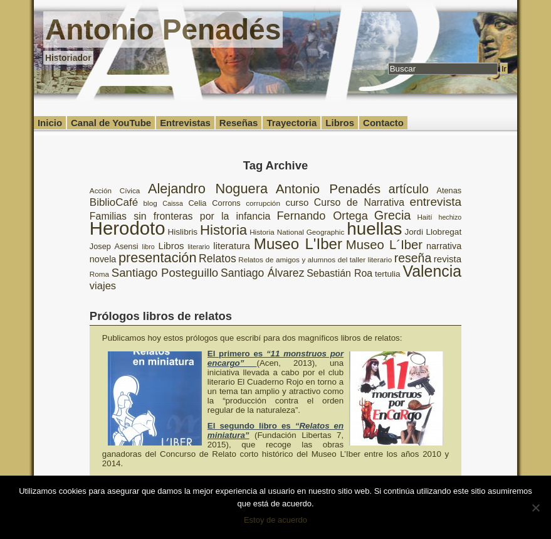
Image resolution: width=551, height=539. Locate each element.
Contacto (383, 122)
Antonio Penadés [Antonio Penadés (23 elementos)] (328, 188)
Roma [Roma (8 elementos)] (99, 274)
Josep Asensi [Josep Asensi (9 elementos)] (114, 246)
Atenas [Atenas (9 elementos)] (448, 190)
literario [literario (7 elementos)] (199, 246)
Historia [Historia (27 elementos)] (223, 230)
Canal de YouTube (111, 122)
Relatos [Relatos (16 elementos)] (217, 258)
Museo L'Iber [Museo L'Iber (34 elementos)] (298, 243)
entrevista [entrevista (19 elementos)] (436, 201)
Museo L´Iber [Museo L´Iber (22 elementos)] (384, 245)
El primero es (275, 358)
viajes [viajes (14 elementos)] (103, 286)
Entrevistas (185, 122)
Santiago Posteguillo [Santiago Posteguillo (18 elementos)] (165, 272)
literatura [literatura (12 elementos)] (231, 245)
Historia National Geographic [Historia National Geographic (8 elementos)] (296, 232)
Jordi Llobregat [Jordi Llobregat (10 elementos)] (432, 232)
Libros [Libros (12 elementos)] (171, 245)
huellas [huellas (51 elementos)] (374, 228)
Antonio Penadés (163, 29)
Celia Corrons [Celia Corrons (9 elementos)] (214, 203)
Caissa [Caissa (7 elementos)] (172, 203)
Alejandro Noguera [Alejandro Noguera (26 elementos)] (208, 188)
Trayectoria (291, 122)
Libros (339, 122)
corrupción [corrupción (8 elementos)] (263, 203)
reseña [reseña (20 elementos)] (413, 258)
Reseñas (238, 122)
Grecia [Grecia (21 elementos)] (392, 215)
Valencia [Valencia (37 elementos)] (431, 271)
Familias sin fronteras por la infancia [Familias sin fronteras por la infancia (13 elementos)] (180, 216)
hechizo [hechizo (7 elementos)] (449, 217)
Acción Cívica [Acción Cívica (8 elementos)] (115, 190)
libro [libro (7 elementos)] (148, 246)
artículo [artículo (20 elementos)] (409, 189)
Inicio (50, 122)
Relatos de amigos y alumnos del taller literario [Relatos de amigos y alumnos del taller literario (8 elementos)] (315, 259)
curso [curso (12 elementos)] (296, 202)
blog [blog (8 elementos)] (150, 203)
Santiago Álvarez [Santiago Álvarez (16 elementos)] (262, 273)
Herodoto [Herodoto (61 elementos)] (127, 228)
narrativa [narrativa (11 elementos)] (443, 246)
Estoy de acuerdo (275, 520)
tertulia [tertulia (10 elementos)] (388, 274)
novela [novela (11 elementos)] (103, 259)
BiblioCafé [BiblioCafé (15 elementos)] (114, 202)
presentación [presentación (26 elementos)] (157, 257)
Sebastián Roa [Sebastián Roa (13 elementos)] (339, 273)
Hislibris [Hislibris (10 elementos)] (182, 232)
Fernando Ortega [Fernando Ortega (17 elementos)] (321, 216)
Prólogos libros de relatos (161, 316)
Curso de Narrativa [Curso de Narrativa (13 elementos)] (359, 202)
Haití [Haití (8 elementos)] (424, 217)
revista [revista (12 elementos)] (447, 258)
